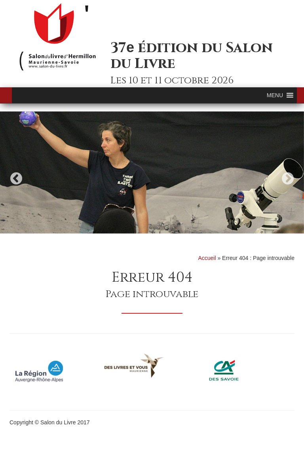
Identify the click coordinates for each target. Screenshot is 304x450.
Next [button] (287, 178)
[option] (152, 172)
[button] (275, 95)
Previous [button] (16, 178)
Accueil (207, 258)
